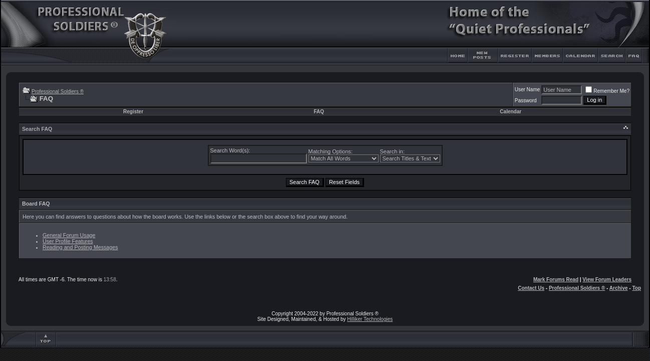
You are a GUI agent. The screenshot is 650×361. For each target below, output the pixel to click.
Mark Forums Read (555, 279)
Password (526, 100)
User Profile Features (68, 241)
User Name (527, 89)
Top (636, 288)
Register (133, 111)
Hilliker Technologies (370, 319)
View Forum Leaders (606, 279)
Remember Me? (607, 91)
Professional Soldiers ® (58, 91)
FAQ (319, 111)
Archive (618, 288)
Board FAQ (36, 204)
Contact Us (531, 288)
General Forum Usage (69, 235)
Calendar (510, 111)
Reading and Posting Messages (80, 247)
